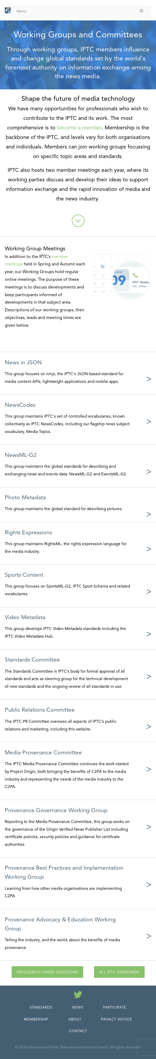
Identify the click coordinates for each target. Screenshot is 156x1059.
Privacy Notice (116, 1019)
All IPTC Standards (119, 972)
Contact (78, 1031)
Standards (41, 1007)
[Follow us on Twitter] (78, 995)
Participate (114, 1007)
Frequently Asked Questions (47, 972)
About (74, 1019)
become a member (79, 127)
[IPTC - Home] (8, 10)
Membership (36, 1019)
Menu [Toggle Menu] (80, 11)
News (77, 1007)
